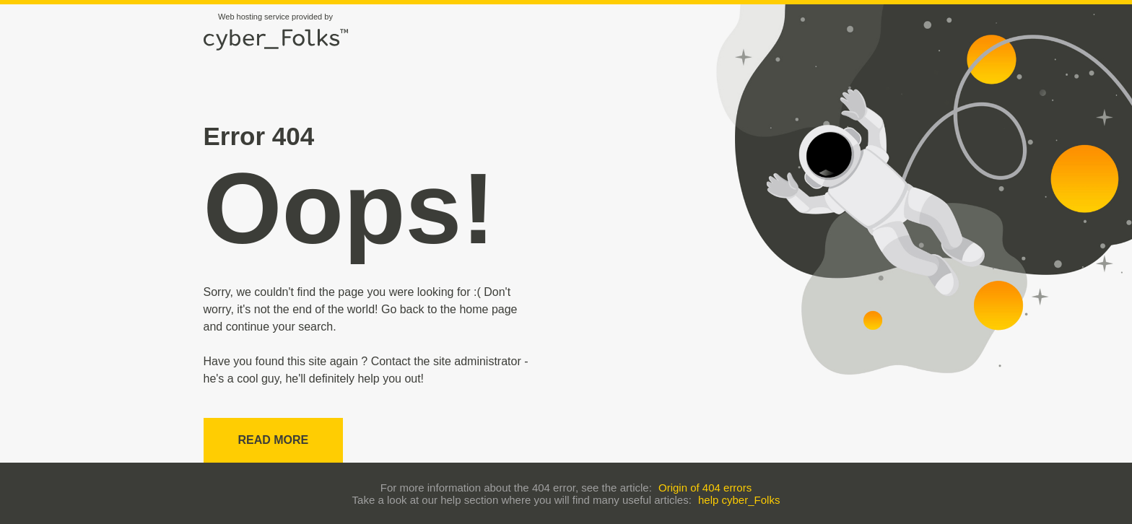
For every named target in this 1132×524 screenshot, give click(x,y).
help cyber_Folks (739, 500)
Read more (273, 440)
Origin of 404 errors (705, 487)
